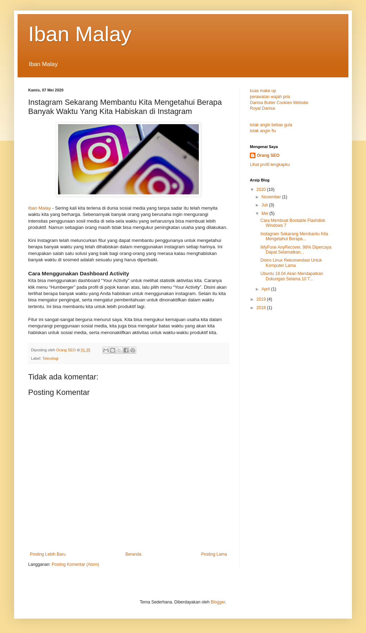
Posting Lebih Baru (47, 554)
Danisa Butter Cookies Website (279, 102)
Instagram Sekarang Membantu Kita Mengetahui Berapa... (294, 236)
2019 (262, 299)
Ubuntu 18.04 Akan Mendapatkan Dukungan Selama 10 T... (291, 276)
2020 (262, 189)
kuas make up (263, 90)
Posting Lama (214, 554)
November (271, 196)
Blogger (218, 602)
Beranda (133, 554)
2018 (262, 307)
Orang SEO (268, 155)
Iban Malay (80, 34)
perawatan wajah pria (270, 96)
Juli (265, 205)
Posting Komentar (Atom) (75, 564)
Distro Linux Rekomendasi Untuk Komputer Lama (291, 263)
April (266, 289)
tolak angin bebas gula (271, 124)
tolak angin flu (263, 130)
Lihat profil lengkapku (270, 164)
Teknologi (50, 358)
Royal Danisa (262, 108)
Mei (265, 213)
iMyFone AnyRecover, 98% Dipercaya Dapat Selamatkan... (295, 250)
